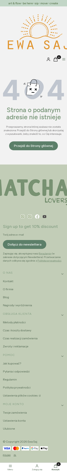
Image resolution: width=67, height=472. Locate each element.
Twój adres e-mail (13, 234)
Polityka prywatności (17, 387)
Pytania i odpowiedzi (16, 371)
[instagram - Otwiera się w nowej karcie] (30, 216)
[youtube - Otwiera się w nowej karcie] (44, 216)
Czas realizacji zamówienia (20, 338)
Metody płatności (14, 322)
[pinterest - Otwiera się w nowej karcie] (23, 216)
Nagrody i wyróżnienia (17, 305)
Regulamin (45, 253)
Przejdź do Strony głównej (33, 146)
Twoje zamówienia (15, 412)
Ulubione (9, 428)
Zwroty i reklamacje (15, 346)
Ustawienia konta (14, 420)
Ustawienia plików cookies (20, 395)
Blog (6, 297)
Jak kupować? (12, 363)
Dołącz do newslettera (24, 244)
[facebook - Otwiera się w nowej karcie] (37, 216)
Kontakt (8, 281)
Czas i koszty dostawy (17, 330)
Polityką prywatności (49, 260)
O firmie (8, 289)
